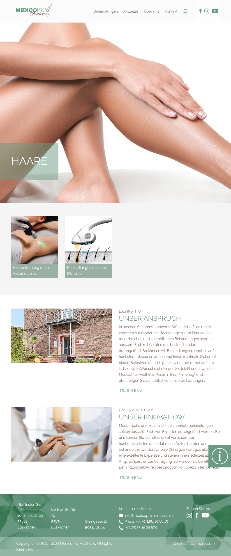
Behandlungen (105, 11)
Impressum (205, 543)
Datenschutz (184, 543)
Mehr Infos (131, 390)
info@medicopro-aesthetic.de (149, 515)
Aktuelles (131, 11)
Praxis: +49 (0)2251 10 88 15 (146, 521)
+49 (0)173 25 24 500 (141, 527)
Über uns (151, 11)
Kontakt (171, 11)
